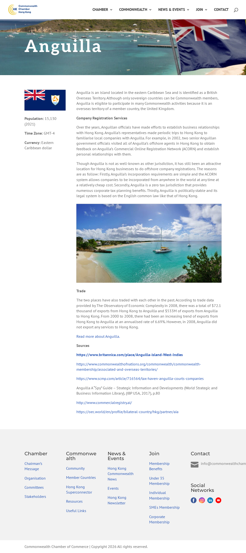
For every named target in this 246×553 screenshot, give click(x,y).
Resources (74, 501)
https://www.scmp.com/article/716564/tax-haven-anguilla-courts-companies (140, 378)
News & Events (171, 10)
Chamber (100, 10)
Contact (221, 10)
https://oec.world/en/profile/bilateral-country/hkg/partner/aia (127, 411)
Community (75, 468)
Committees (34, 487)
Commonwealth (133, 10)
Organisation (35, 478)
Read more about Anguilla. (98, 336)
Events (113, 488)
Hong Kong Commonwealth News (121, 473)
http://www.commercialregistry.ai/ (104, 402)
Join (199, 10)
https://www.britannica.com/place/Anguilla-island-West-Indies (129, 354)
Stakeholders (35, 496)
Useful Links (76, 510)
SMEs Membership (164, 507)
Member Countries (81, 477)
